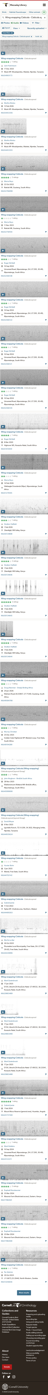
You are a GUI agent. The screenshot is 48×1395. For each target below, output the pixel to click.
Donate (7, 1367)
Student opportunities (34, 1346)
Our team (5, 1357)
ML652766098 (7, 191)
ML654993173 (6, 75)
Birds (4, 12)
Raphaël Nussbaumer (12, 1190)
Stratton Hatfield (10, 524)
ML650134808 (6, 534)
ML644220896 (7, 953)
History (5, 1354)
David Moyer (9, 821)
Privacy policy (31, 1358)
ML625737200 (7, 1115)
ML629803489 (7, 993)
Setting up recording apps (36, 1335)
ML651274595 (6, 493)
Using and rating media (35, 1322)
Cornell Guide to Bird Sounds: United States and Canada (10, 1320)
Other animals (34, 12)
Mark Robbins (9, 1146)
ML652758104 (6, 232)
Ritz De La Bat (9, 940)
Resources (31, 1311)
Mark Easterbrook (11, 981)
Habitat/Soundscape (17, 12)
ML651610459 (6, 449)
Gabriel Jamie (9, 903)
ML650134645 (6, 616)
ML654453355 (7, 150)
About (5, 1351)
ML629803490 (7, 1034)
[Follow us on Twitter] (8, 1376)
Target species (31, 1327)
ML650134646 (6, 575)
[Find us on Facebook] (3, 1376)
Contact (5, 1360)
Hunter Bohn (9, 865)
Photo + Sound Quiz (34, 1330)
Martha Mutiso (9, 103)
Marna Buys (8, 181)
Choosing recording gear (35, 1338)
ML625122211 (6, 1159)
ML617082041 (6, 1200)
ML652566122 (6, 320)
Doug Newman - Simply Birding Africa (18, 688)
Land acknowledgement (35, 1350)
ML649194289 (6, 745)
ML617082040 (6, 1241)
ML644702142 (6, 875)
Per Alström (8, 1272)
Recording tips (31, 1319)
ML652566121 (6, 364)
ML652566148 (6, 276)
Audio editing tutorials (34, 1333)
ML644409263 (7, 913)
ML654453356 (7, 113)
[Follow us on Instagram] (13, 1376)
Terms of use (31, 1361)
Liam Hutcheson (10, 66)
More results (24, 1293)
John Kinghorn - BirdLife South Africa (18, 778)
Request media (31, 1325)
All (44, 12)
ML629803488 (7, 1074)
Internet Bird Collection (11, 1327)
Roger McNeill (9, 263)
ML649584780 (7, 701)
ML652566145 (6, 408)
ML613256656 (6, 1282)
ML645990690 (7, 791)
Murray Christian (10, 732)
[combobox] (24, 17)
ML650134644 (6, 657)
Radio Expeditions (9, 1324)
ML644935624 (7, 834)
